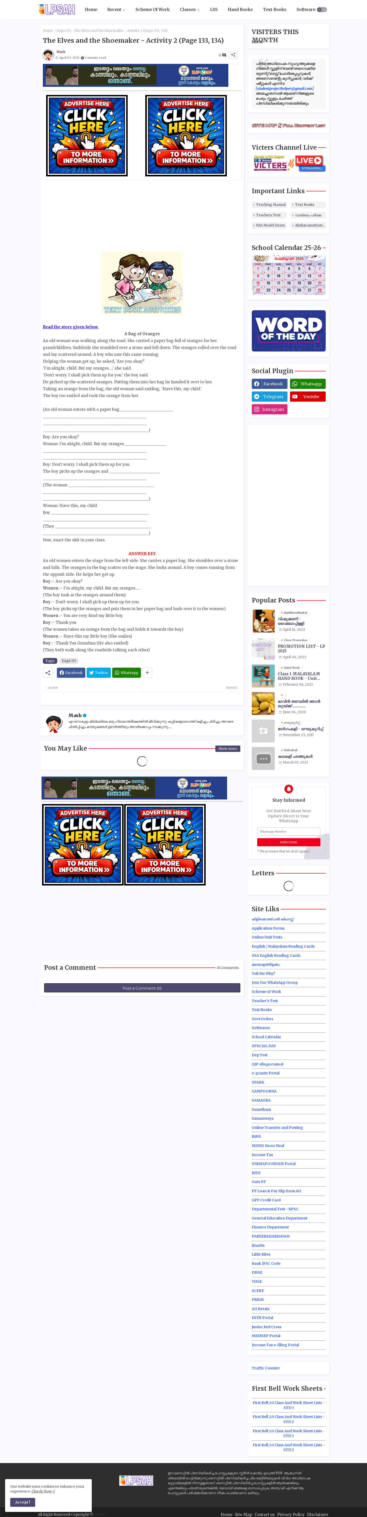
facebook (273, 383)
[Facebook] (71, 673)
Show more (227, 749)
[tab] (91, 9)
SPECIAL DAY (264, 1046)
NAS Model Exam (270, 225)
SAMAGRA (261, 1100)
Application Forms (268, 928)
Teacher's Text (265, 1001)
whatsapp (311, 383)
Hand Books (240, 9)
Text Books (274, 9)
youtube (311, 396)
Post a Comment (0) (142, 988)
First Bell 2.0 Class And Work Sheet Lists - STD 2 (289, 1419)
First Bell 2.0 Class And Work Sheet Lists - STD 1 (289, 1405)
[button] (322, 9)
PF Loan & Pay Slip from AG (276, 1191)
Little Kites (261, 1254)
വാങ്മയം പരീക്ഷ (308, 215)
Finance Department (270, 1227)
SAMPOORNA (264, 1091)
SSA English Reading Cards (276, 955)
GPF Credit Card (266, 1200)
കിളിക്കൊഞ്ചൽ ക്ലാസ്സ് (272, 919)
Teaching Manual (271, 205)
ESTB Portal (262, 1317)
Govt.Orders (262, 1019)
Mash (75, 715)
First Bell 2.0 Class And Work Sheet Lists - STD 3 (289, 1433)
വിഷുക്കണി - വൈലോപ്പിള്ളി (291, 621)
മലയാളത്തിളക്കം (266, 964)
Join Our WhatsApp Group (275, 982)
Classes (188, 9)
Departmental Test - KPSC (275, 1209)
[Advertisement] (142, 215)
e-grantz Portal (266, 1073)
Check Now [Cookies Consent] (42, 1491)
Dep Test (259, 1055)
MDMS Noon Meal (268, 1145)
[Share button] (147, 673)
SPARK (258, 1082)
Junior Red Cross (266, 1327)
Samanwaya (262, 1118)
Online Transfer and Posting (277, 1127)
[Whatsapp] (126, 673)
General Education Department (279, 1218)
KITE (256, 1173)
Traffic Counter (266, 1368)
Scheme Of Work (153, 9)
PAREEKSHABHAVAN (271, 1236)
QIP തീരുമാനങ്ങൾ (267, 1064)
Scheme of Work (266, 991)
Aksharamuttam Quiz (310, 225)
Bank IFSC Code (266, 1263)
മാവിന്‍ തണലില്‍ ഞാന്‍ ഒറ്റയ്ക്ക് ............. (299, 703)
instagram (273, 409)
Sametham (261, 1109)
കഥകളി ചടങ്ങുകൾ (295, 756)
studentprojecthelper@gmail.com (284, 88)
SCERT (258, 1290)
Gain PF (259, 1181)
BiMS (256, 1136)
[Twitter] (99, 673)
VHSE (257, 1281)
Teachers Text (268, 215)
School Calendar (266, 1037)
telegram (273, 396)
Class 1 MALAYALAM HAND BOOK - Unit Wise (299, 676)
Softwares (307, 9)
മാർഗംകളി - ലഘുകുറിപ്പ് (300, 729)
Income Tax (262, 1155)
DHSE (257, 1272)
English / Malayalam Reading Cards (283, 946)
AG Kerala (260, 1309)
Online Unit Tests (267, 937)
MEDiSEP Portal (266, 1335)
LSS (214, 9)
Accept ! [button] (22, 1502)
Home (91, 9)
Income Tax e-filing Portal (275, 1345)
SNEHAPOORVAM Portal (274, 1163)
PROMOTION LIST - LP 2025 (301, 648)
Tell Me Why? (263, 973)
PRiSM (258, 1299)
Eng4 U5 (64, 31)
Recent (114, 9)
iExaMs (258, 1245)
